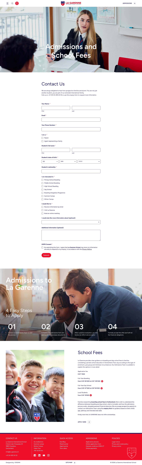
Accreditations (38, 442)
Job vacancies (38, 450)
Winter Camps (49, 199)
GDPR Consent (47, 244)
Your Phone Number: (49, 125)
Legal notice (116, 442)
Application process (92, 442)
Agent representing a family (53, 141)
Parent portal (64, 444)
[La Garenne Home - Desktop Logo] (71, 3)
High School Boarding (51, 186)
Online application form (93, 444)
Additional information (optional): (53, 228)
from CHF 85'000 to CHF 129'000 (90, 381)
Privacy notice (116, 446)
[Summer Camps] (17, 3)
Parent (46, 138)
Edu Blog (62, 442)
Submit (46, 255)
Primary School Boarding (52, 180)
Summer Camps (49, 196)
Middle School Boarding (52, 183)
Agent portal (64, 446)
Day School (48, 189)
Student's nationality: (49, 167)
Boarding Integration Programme (54, 193)
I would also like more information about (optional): (59, 218)
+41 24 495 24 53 (11, 455)
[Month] (68, 162)
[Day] (50, 162)
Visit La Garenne (49, 210)
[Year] (89, 162)
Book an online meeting (52, 213)
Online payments (91, 448)
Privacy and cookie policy (120, 444)
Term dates (63, 448)
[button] (7, 3)
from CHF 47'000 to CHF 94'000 (90, 388)
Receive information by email (53, 207)
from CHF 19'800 (85, 395)
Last (73, 111)
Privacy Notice (87, 249)
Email (44, 115)
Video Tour (37, 448)
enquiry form (108, 408)
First (43, 111)
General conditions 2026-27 (95, 446)
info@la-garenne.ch (12, 452)
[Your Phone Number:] (71, 129)
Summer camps (39, 444)
